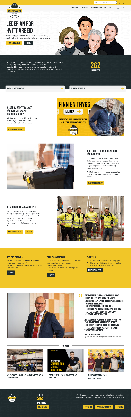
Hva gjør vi (75, 8)
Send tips (10, 272)
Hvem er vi (85, 8)
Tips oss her (88, 407)
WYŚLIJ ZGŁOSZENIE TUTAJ (104, 407)
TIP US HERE (120, 407)
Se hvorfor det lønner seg (15, 129)
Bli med (28, 43)
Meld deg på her (42, 407)
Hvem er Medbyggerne (35, 88)
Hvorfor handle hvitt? (14, 232)
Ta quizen (29, 232)
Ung (110, 8)
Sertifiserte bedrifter (98, 8)
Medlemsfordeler (97, 88)
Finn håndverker (14, 43)
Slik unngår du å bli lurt (95, 183)
